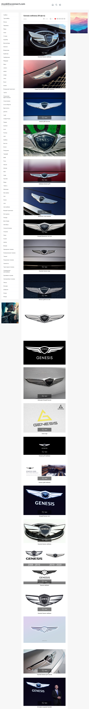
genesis (25, 19)
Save (46, 53)
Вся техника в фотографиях (13, 4)
